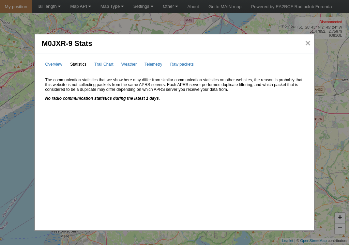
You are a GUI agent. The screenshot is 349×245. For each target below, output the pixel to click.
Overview (53, 64)
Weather (129, 64)
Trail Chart (103, 64)
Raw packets (182, 64)
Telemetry (153, 64)
